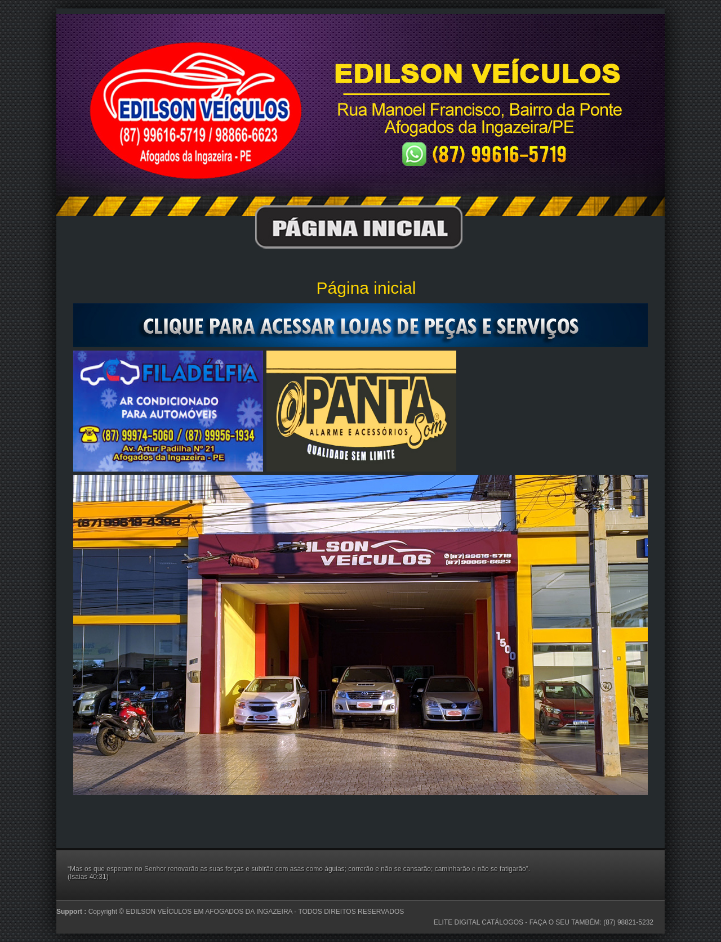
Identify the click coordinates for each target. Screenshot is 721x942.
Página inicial (366, 288)
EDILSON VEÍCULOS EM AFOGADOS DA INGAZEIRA (210, 912)
